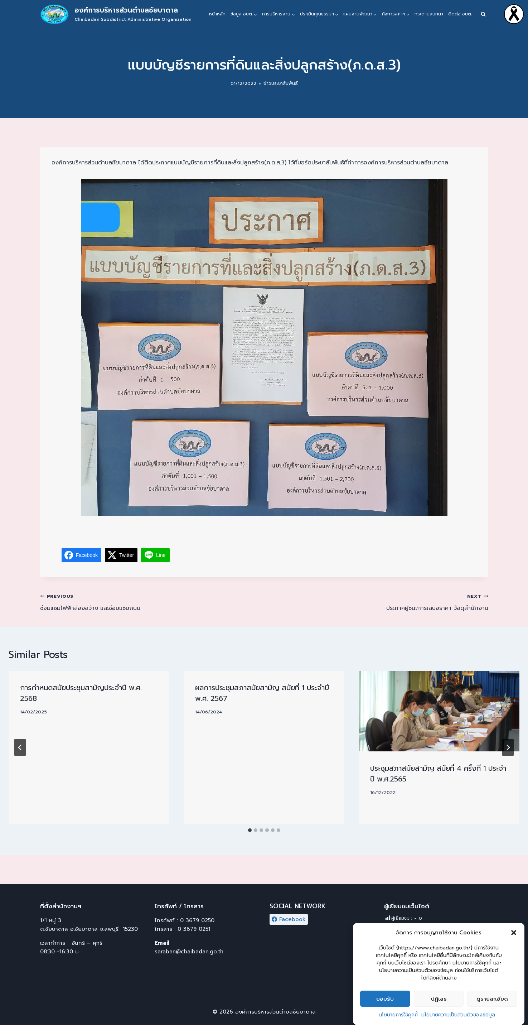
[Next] (508, 747)
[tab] (250, 830)
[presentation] (439, 711)
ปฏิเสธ (439, 999)
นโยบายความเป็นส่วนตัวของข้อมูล (458, 1015)
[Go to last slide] (20, 747)
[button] (513, 932)
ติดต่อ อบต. (460, 14)
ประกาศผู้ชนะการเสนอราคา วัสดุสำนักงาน (379, 602)
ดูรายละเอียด (492, 999)
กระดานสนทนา (429, 14)
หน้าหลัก (217, 14)
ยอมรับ (385, 999)
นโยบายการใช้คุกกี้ (398, 1015)
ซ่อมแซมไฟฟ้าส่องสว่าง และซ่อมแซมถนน (149, 602)
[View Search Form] (483, 14)
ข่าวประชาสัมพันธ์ (280, 83)
